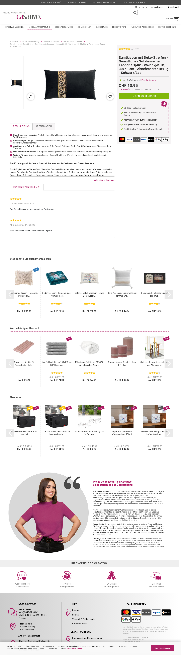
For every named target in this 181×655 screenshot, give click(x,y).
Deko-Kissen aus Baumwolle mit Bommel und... (122, 294)
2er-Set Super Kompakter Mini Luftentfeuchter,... (154, 432)
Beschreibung (21, 126)
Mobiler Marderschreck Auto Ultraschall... (24, 432)
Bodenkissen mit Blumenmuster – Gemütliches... (56, 294)
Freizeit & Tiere (119, 30)
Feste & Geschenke (167, 30)
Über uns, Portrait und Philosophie (34, 641)
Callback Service (79, 623)
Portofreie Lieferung (52, 2)
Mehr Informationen (104, 180)
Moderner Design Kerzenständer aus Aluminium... (154, 363)
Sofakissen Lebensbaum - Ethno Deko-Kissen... (89, 294)
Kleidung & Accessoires (142, 30)
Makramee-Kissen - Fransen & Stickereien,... (24, 294)
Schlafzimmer (84, 30)
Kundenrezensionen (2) (26, 187)
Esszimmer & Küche (64, 30)
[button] (10, 294)
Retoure (76, 610)
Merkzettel (173, 7)
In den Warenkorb (144, 96)
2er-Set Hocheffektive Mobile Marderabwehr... (56, 432)
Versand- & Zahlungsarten (84, 619)
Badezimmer (102, 30)
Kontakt (75, 615)
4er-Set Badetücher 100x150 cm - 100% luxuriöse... (57, 363)
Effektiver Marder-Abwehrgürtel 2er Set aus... (89, 432)
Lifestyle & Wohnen (14, 30)
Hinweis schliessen (162, 648)
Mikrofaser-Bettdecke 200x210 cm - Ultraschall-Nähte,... (89, 363)
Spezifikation (43, 126)
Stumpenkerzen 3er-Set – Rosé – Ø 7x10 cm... (122, 363)
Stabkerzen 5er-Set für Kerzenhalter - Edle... (24, 363)
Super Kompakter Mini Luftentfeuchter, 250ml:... (122, 432)
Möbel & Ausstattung (39, 30)
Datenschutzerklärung (73, 648)
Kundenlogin (157, 7)
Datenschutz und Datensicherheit (87, 638)
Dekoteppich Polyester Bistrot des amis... (154, 294)
